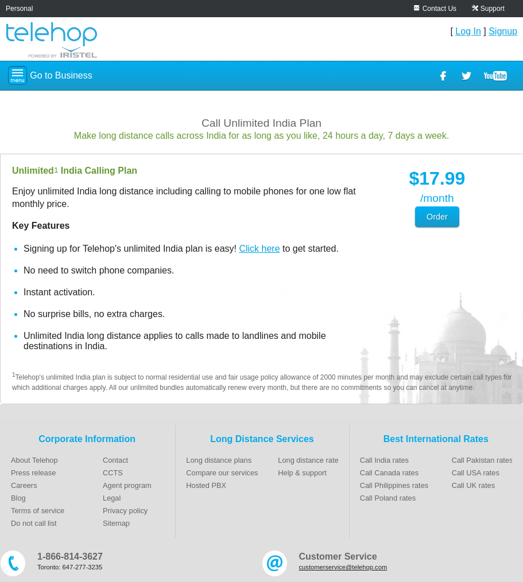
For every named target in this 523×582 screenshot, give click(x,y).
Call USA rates (475, 472)
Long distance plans (218, 460)
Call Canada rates (389, 472)
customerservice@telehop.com (343, 567)
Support (493, 9)
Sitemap (116, 523)
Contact (115, 460)
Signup (503, 31)
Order (437, 216)
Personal (19, 9)
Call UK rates (473, 485)
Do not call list (34, 523)
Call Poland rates (388, 498)
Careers (24, 485)
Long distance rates (310, 460)
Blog (18, 498)
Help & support (302, 472)
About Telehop (34, 460)
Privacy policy (125, 510)
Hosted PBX (206, 485)
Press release (33, 472)
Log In (468, 31)
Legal (112, 498)
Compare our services (222, 472)
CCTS (113, 472)
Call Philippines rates (394, 485)
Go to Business (61, 75)
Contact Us (439, 9)
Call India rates (384, 460)
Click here (259, 248)
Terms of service (37, 510)
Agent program (127, 485)
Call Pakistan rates (482, 460)
